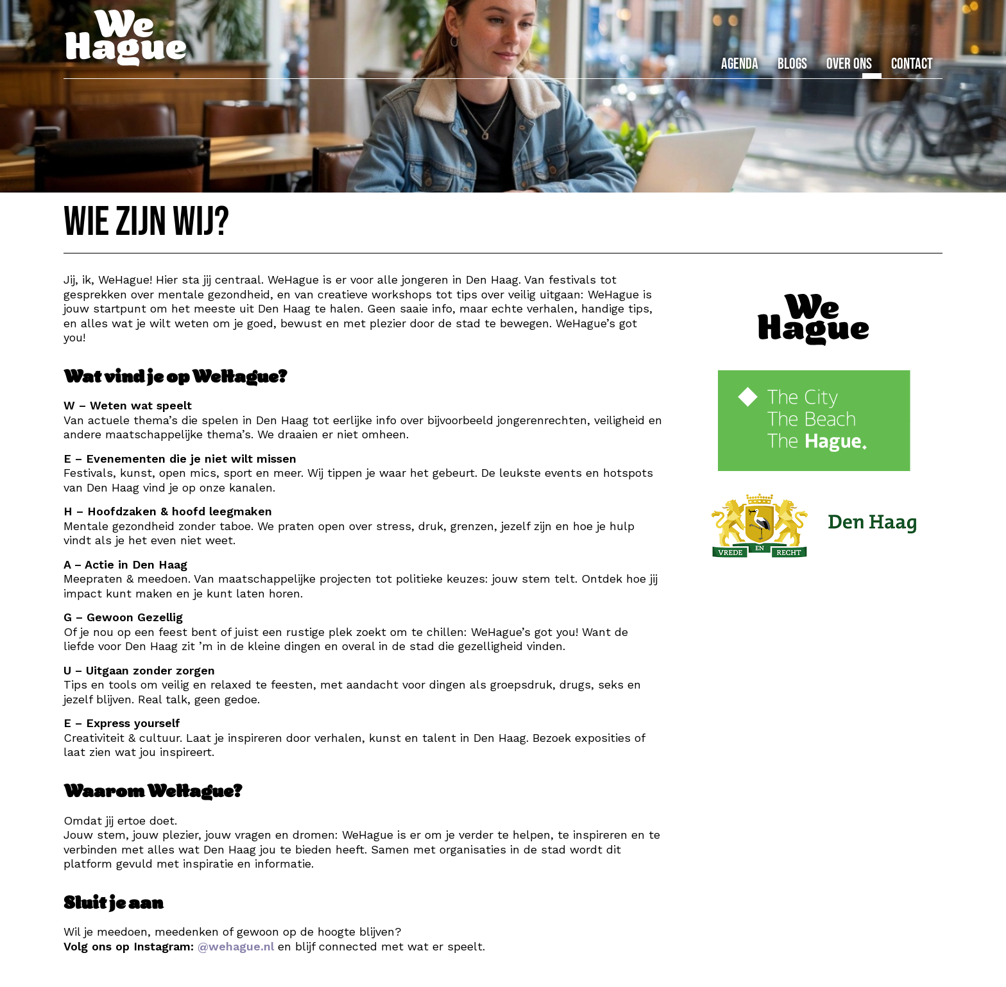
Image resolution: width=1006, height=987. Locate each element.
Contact (912, 64)
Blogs (792, 64)
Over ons (849, 64)
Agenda (739, 64)
